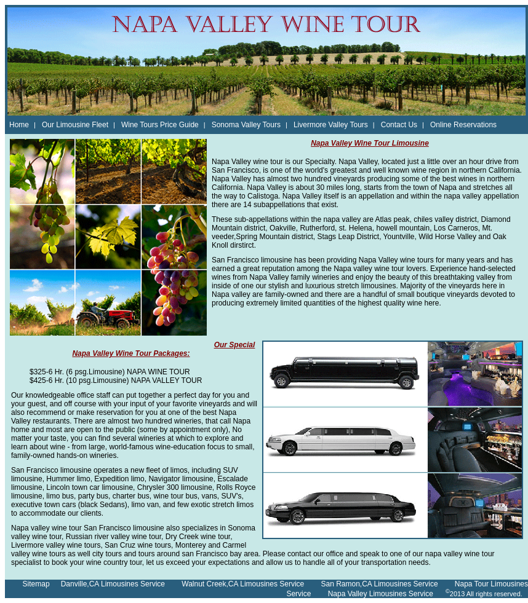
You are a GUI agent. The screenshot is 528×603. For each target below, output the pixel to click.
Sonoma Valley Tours (246, 124)
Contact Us (399, 124)
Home (19, 124)
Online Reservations (463, 124)
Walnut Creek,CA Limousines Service (243, 584)
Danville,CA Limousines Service (113, 584)
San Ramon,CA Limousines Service (379, 584)
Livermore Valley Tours (331, 124)
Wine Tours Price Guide (160, 124)
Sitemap (36, 584)
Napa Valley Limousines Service (380, 593)
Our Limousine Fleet (75, 124)
